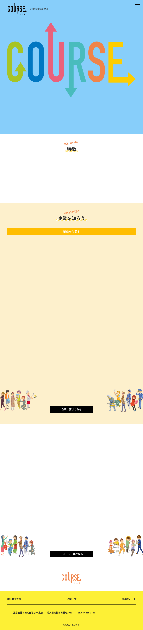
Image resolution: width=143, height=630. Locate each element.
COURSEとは (14, 599)
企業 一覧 (72, 599)
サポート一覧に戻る (71, 553)
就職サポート (129, 599)
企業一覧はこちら (71, 409)
